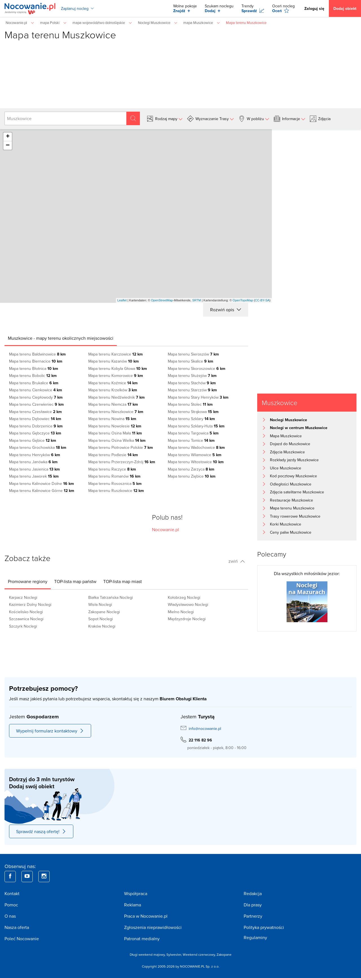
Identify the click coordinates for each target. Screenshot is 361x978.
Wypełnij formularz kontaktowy (50, 731)
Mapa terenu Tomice (191, 440)
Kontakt (12, 893)
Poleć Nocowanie (22, 938)
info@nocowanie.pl (205, 728)
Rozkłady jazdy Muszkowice (294, 460)
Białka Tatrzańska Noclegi (110, 597)
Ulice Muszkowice (285, 468)
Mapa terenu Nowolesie (114, 426)
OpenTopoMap (243, 300)
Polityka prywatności (264, 927)
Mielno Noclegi (181, 612)
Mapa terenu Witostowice (196, 462)
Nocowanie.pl (165, 529)
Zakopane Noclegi (104, 612)
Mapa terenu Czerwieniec (36, 404)
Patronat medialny (142, 938)
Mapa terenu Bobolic (33, 375)
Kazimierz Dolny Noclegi (30, 604)
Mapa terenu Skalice (190, 361)
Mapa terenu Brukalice (33, 383)
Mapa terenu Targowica (193, 433)
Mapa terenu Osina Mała (115, 433)
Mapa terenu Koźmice (113, 383)
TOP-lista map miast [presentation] (122, 581)
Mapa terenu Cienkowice (35, 390)
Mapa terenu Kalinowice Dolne (41, 483)
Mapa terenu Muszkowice (292, 508)
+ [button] (8, 137)
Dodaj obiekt (344, 8)
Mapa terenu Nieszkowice (115, 411)
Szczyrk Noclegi (23, 626)
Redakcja (253, 893)
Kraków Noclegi (101, 626)
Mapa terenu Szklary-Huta (196, 426)
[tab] (61, 338)
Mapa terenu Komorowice (115, 375)
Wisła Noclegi (100, 604)
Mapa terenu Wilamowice (194, 455)
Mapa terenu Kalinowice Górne (41, 490)
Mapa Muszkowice (286, 436)
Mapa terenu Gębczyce (35, 433)
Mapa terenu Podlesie (113, 455)
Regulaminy (255, 937)
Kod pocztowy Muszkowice (293, 476)
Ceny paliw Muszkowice (290, 532)
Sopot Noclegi (100, 619)
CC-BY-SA (262, 300)
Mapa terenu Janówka (33, 462)
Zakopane (224, 954)
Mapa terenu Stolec (190, 404)
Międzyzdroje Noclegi (187, 619)
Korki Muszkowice (285, 524)
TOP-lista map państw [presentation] (75, 581)
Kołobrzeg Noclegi (184, 597)
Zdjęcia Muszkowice (287, 452)
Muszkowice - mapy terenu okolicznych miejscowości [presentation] (60, 338)
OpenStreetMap (162, 300)
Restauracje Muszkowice (291, 500)
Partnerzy (253, 916)
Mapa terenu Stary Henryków (198, 397)
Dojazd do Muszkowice (290, 444)
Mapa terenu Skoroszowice (196, 368)
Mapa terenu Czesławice (35, 411)
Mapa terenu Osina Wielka (117, 440)
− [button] (8, 145)
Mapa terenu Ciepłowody (36, 397)
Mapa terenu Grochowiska (37, 447)
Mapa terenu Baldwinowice (37, 354)
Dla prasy (253, 905)
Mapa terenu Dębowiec (35, 418)
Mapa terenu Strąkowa (193, 411)
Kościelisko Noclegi (26, 612)
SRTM (196, 300)
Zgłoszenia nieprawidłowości (153, 927)
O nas (10, 916)
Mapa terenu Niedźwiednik (116, 397)
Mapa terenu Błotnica (33, 368)
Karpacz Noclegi (23, 597)
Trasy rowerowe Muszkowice (295, 516)
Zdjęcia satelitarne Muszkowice (297, 492)
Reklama (132, 905)
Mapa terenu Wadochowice (196, 447)
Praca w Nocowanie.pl (146, 916)
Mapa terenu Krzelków (112, 390)
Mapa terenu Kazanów (113, 361)
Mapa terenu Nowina (112, 418)
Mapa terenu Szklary (191, 418)
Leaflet (122, 300)
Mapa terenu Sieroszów (193, 354)
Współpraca (135, 893)
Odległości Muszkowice (290, 484)
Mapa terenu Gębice (32, 440)
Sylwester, (174, 954)
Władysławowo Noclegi (188, 604)
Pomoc (11, 905)
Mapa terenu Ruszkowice (116, 490)
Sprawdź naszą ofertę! (41, 831)
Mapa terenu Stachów (192, 383)
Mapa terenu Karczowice (115, 354)
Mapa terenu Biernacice (35, 361)
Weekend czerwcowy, (200, 954)
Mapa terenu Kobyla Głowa (117, 368)
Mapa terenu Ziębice (191, 476)
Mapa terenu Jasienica (34, 469)
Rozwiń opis (225, 309)
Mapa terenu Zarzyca (191, 469)
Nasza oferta (17, 927)
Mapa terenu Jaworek (34, 476)
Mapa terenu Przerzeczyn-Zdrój (121, 462)
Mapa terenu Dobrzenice (36, 426)
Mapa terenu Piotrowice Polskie (120, 447)
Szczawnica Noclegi (26, 619)
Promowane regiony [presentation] (27, 581)
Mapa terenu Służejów (192, 375)
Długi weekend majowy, (148, 954)
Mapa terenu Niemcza (113, 404)
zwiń (236, 561)
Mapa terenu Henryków (34, 455)
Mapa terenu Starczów (192, 390)
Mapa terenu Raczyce (112, 469)
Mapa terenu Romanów (114, 476)
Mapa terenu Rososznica (115, 483)
